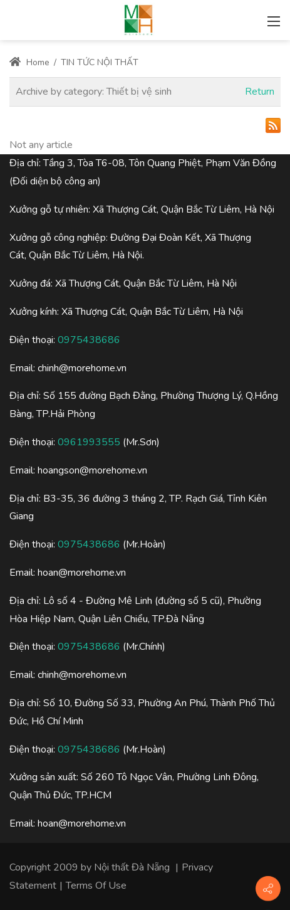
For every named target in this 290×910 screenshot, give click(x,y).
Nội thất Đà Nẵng (132, 867)
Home (29, 62)
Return (259, 91)
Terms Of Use (96, 885)
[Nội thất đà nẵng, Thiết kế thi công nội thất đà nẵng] (138, 18)
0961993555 (89, 442)
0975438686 (89, 340)
